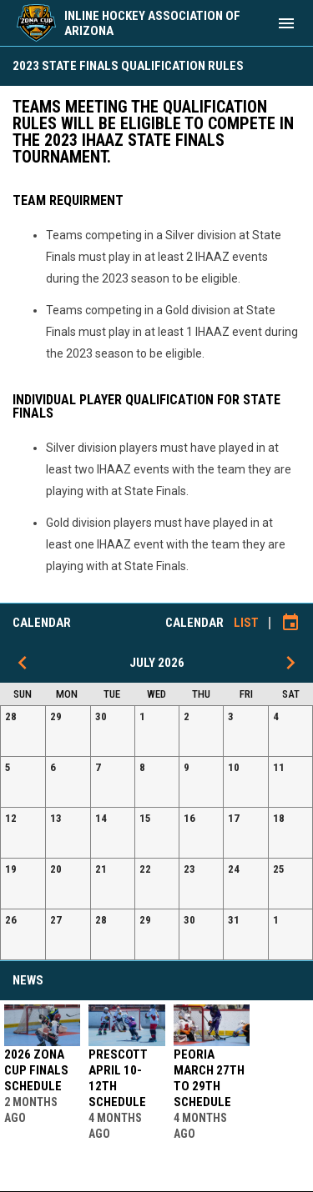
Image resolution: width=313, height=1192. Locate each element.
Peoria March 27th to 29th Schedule (209, 1078)
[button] (23, 731)
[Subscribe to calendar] (290, 622)
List (246, 622)
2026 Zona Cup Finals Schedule (36, 1070)
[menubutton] (286, 23)
